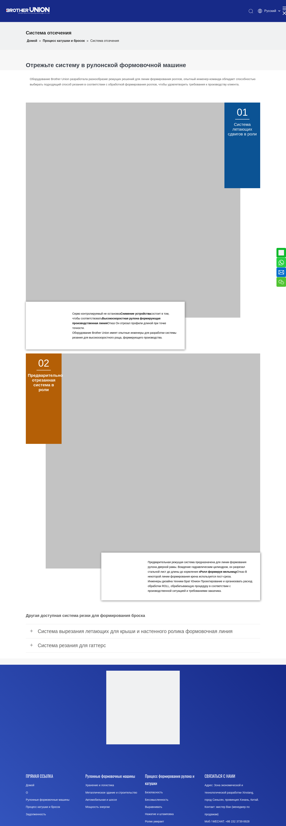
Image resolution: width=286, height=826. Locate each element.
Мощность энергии (97, 806)
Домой (30, 785)
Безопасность (154, 792)
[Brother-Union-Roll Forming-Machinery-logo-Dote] (143, 707)
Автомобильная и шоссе (101, 799)
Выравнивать (153, 806)
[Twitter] (152, 757)
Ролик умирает (154, 821)
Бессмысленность (156, 799)
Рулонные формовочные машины (48, 799)
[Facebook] (112, 757)
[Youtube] (132, 757)
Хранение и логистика (99, 785)
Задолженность (36, 814)
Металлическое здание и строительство (111, 792)
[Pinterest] (173, 757)
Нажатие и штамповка (159, 814)
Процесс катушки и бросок (43, 806)
